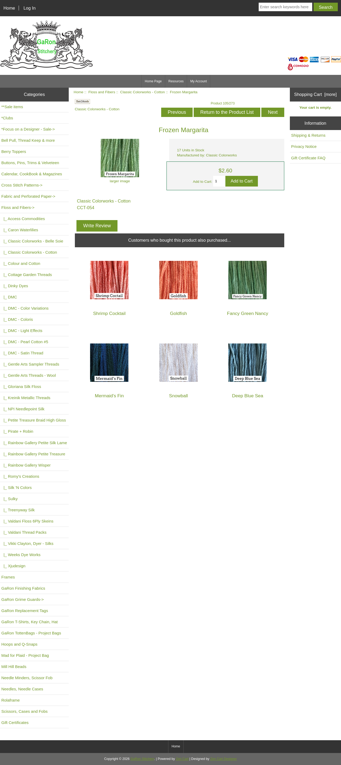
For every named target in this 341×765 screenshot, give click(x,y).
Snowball (178, 395)
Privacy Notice (304, 146)
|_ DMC (9, 297)
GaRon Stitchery (142, 759)
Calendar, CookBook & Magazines (31, 174)
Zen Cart (182, 759)
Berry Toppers (13, 151)
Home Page (153, 81)
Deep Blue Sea (247, 395)
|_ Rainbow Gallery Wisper (26, 465)
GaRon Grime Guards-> (22, 599)
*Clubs (7, 118)
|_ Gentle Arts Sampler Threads (30, 364)
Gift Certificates (15, 722)
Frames (8, 577)
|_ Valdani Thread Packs (24, 532)
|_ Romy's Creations (20, 476)
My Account (198, 81)
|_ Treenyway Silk (18, 510)
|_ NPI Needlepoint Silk (22, 409)
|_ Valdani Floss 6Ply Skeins (27, 521)
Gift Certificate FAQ (308, 158)
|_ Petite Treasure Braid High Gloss (33, 420)
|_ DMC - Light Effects (21, 330)
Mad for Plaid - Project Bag (25, 655)
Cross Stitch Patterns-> (21, 185)
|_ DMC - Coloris (17, 319)
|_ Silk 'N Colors (16, 487)
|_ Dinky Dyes (14, 286)
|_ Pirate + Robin (17, 431)
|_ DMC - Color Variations (24, 308)
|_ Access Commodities (23, 218)
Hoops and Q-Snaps (19, 644)
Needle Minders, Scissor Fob (26, 677)
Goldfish (178, 313)
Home (9, 8)
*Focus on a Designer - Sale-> (28, 129)
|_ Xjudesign (13, 566)
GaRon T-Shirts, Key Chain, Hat (29, 622)
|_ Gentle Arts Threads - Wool (28, 375)
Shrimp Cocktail (109, 313)
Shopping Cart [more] (315, 94)
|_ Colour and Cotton (20, 263)
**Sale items (12, 106)
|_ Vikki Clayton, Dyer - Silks (27, 543)
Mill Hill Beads (13, 666)
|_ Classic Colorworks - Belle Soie (32, 241)
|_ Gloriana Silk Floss (21, 386)
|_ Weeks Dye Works (20, 554)
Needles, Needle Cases (22, 689)
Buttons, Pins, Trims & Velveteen (30, 162)
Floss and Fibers (101, 92)
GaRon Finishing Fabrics (23, 588)
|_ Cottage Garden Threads (26, 274)
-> (17, 207)
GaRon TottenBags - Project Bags (31, 633)
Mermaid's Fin (109, 395)
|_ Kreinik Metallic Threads (25, 397)
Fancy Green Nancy (247, 313)
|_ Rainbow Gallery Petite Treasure (33, 454)
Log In (29, 8)
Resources (176, 81)
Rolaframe (10, 700)
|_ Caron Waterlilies (19, 230)
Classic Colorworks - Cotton (142, 92)
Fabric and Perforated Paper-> (28, 196)
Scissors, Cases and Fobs (24, 711)
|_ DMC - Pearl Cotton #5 (24, 341)
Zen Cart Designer (223, 759)
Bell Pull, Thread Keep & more (28, 140)
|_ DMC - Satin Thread (22, 353)
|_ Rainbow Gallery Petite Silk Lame (34, 442)
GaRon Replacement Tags (24, 610)
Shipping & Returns (308, 135)
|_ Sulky (9, 498)
